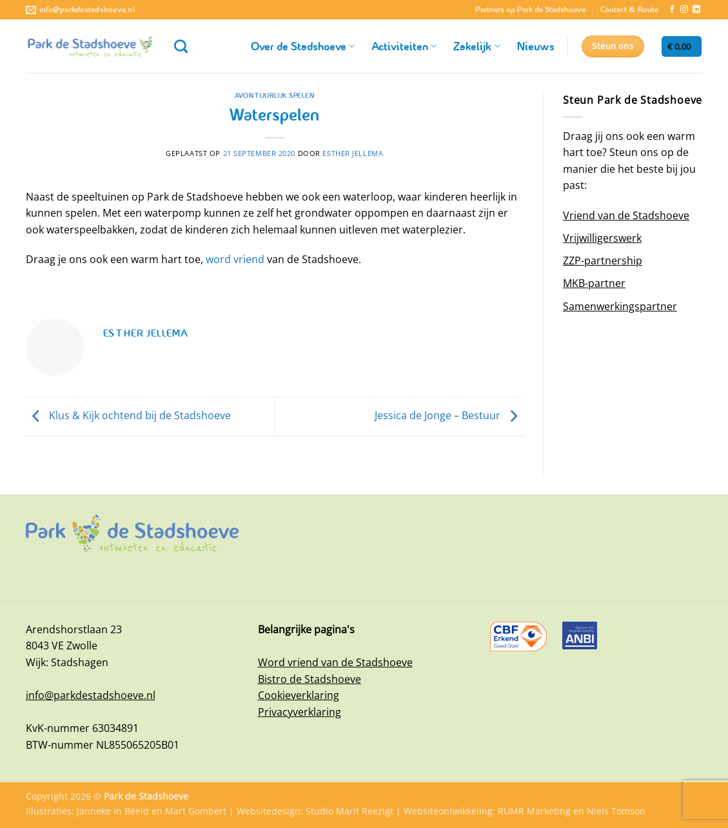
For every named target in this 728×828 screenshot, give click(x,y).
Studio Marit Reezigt (349, 811)
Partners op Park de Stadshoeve (530, 10)
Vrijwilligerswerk (602, 238)
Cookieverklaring (298, 695)
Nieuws (536, 46)
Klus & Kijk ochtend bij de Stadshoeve (128, 415)
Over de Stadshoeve (303, 46)
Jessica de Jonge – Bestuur (449, 415)
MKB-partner (594, 283)
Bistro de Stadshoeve (309, 679)
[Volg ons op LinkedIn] (696, 9)
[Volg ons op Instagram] (684, 9)
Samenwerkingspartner (620, 306)
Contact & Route (629, 10)
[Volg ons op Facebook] (672, 9)
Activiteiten (404, 46)
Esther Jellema (352, 153)
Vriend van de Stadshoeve (626, 215)
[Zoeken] (181, 46)
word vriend (235, 259)
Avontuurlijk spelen (275, 95)
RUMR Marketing (534, 811)
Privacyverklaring (299, 712)
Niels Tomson (616, 811)
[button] (682, 46)
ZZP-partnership (602, 260)
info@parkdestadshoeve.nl (90, 695)
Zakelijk (476, 46)
